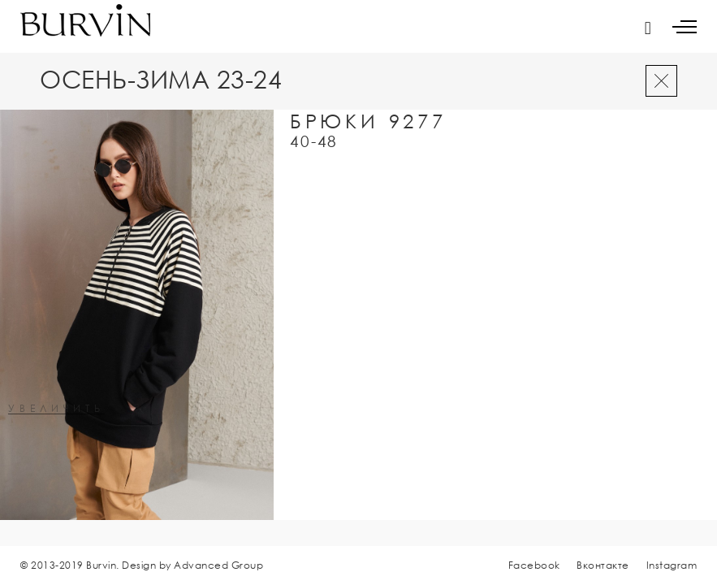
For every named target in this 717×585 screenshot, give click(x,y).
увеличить (56, 409)
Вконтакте (603, 565)
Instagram (672, 565)
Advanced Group (218, 565)
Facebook (534, 565)
